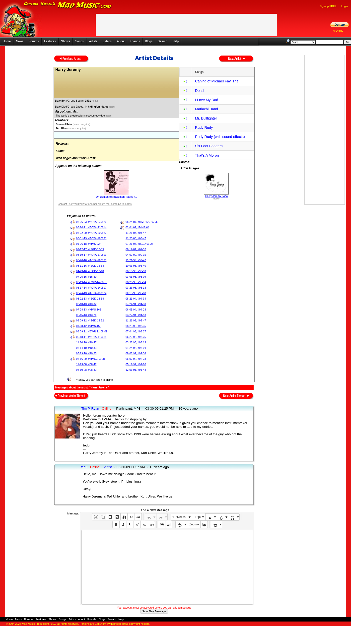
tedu (84, 467)
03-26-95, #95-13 (136, 287)
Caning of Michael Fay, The (217, 81)
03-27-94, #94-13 (136, 314)
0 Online (338, 30)
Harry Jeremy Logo (216, 195)
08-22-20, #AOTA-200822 (91, 232)
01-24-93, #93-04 (136, 347)
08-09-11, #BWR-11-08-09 (91, 331)
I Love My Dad (206, 100)
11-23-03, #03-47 (136, 238)
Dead (199, 91)
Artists (93, 41)
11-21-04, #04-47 (136, 232)
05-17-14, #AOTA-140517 (91, 287)
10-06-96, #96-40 (136, 265)
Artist (108, 467)
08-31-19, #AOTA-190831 (91, 238)
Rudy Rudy (204, 127)
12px (198, 517)
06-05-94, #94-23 (136, 309)
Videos (106, 41)
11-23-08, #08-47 (86, 364)
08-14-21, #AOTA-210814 (91, 227)
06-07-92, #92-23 (136, 358)
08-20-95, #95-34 (136, 282)
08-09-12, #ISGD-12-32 (90, 320)
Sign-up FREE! (328, 6)
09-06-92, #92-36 (136, 353)
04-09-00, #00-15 (136, 254)
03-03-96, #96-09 (136, 276)
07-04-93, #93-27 (136, 331)
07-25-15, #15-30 (86, 276)
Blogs (148, 41)
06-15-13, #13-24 (86, 314)
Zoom (193, 524)
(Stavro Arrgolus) (81, 124)
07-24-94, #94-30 (136, 304)
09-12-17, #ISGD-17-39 (90, 249)
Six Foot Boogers (208, 146)
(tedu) (95, 101)
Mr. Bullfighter (206, 118)
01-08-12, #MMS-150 (88, 325)
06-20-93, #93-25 (136, 336)
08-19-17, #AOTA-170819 (91, 254)
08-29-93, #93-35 (136, 325)
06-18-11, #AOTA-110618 (91, 336)
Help (175, 41)
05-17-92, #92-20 (136, 364)
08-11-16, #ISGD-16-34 (90, 265)
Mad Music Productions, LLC (39, 623)
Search (162, 41)
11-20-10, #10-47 (86, 342)
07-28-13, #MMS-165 (88, 309)
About (121, 41)
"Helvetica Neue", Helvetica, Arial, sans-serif (182, 517)
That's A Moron (207, 155)
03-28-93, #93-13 (136, 342)
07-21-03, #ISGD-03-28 (139, 243)
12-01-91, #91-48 (136, 369)
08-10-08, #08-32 (86, 369)
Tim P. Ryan (90, 408)
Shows (65, 41)
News (19, 41)
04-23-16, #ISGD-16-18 (90, 271)
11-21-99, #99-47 (136, 260)
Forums (34, 41)
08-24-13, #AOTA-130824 (91, 293)
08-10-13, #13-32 (86, 304)
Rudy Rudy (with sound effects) (220, 137)
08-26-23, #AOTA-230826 (91, 221)
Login (344, 6)
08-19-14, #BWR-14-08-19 (91, 282)
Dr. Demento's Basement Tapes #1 (116, 196)
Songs (79, 41)
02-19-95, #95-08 (136, 293)
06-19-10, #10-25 (86, 353)
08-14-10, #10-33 (86, 347)
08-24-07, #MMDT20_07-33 (142, 221)
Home (7, 41)
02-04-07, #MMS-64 (137, 227)
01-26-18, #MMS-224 (88, 243)
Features (50, 41)
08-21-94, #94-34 (136, 298)
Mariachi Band (206, 109)
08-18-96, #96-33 (136, 271)
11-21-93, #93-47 (136, 320)
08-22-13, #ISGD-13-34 (90, 298)
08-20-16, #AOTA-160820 (91, 260)
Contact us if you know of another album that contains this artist (95, 203)
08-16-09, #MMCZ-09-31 (90, 358)
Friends (135, 41)
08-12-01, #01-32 (136, 249)
